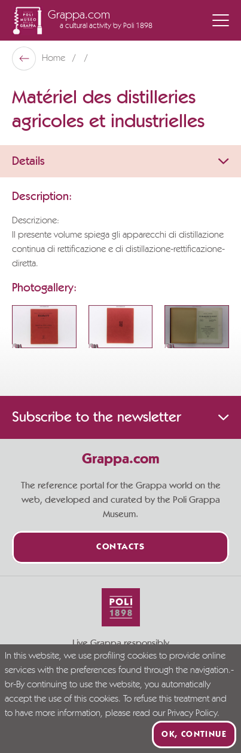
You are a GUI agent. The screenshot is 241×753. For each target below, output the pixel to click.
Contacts (120, 547)
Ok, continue (194, 734)
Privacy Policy (192, 713)
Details (120, 161)
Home (55, 58)
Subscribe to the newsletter (120, 417)
